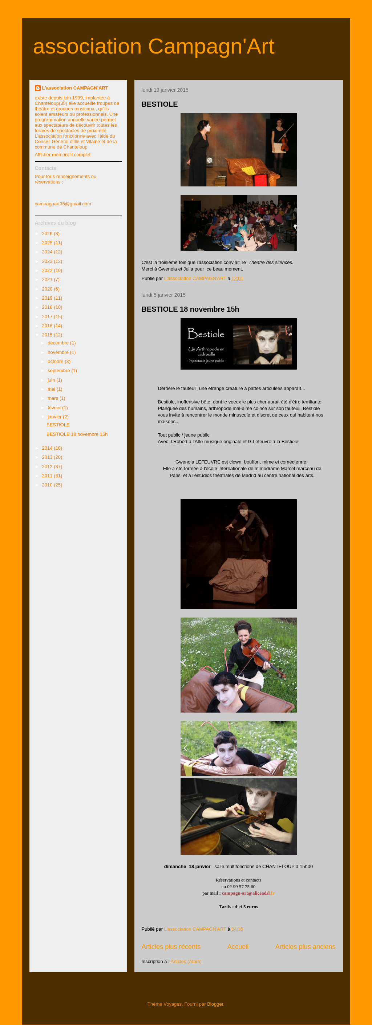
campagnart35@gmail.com (63, 203)
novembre (59, 352)
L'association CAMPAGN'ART (75, 88)
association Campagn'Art (154, 46)
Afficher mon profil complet (63, 154)
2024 (48, 252)
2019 (48, 298)
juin (52, 380)
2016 (48, 325)
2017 (48, 316)
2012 (48, 466)
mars (54, 398)
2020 (48, 289)
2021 (48, 279)
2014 (48, 448)
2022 (48, 270)
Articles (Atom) (186, 961)
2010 (48, 485)
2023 (48, 261)
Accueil (238, 946)
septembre (59, 370)
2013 (48, 457)
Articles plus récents (171, 946)
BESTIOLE (160, 104)
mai (52, 389)
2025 (48, 242)
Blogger (215, 1004)
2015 (48, 335)
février (55, 407)
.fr (272, 893)
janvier (55, 416)
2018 (48, 307)
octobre (56, 361)
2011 (48, 475)
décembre (59, 343)
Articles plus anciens (305, 946)
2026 (48, 233)
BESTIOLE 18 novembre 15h (190, 309)
